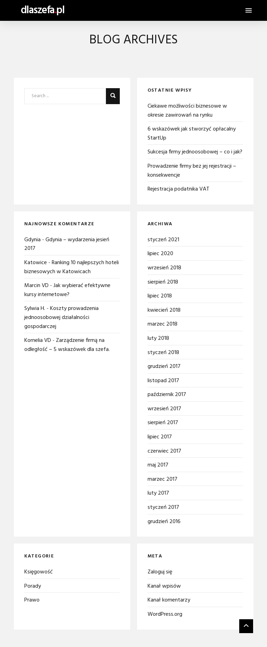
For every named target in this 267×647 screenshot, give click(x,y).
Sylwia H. (34, 308)
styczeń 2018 (163, 352)
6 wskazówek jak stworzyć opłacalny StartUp (192, 134)
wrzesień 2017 (164, 408)
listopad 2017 (163, 380)
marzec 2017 (162, 479)
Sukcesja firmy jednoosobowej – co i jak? (195, 152)
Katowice (35, 262)
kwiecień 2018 (164, 310)
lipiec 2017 (160, 437)
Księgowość (38, 572)
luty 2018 (158, 338)
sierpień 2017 (163, 422)
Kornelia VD (37, 340)
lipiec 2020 (160, 253)
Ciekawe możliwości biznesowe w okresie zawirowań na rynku (187, 111)
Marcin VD (36, 285)
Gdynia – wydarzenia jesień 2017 (66, 244)
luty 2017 (158, 493)
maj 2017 (158, 465)
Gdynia (32, 239)
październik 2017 (167, 394)
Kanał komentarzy (169, 600)
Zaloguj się (160, 572)
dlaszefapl (43, 10)
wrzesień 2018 (164, 267)
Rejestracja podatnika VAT (178, 189)
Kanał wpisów (164, 586)
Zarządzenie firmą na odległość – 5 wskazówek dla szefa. (67, 345)
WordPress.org (165, 614)
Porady (32, 586)
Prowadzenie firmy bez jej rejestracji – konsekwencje (192, 171)
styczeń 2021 (163, 239)
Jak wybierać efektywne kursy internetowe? (67, 290)
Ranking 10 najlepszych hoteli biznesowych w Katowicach (71, 267)
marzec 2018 (162, 324)
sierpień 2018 (163, 282)
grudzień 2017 (164, 366)
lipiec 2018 (160, 296)
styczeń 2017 (163, 507)
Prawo (32, 600)
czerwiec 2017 (164, 451)
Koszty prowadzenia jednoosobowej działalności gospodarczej (61, 317)
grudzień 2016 (164, 521)
